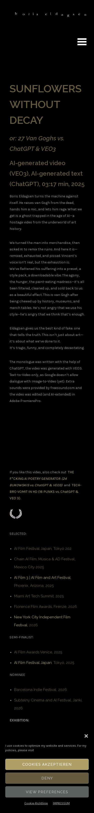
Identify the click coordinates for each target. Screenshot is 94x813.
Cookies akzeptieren (47, 764)
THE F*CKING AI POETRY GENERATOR (42, 478)
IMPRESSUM (61, 803)
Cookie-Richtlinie (36, 803)
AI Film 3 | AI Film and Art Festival (42, 577)
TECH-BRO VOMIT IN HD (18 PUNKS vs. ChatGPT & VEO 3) (45, 491)
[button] (86, 735)
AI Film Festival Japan (33, 662)
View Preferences (47, 792)
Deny (47, 778)
